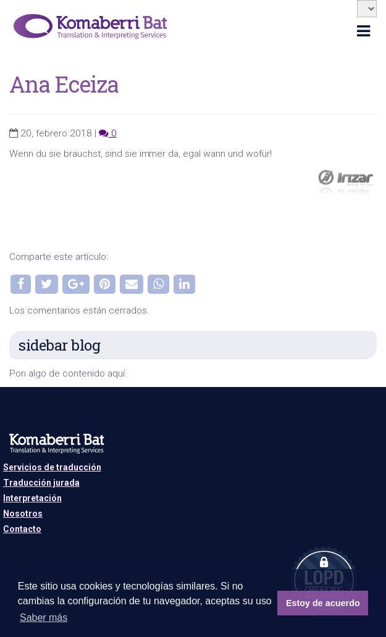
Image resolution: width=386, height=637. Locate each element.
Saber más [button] (43, 617)
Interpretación (32, 498)
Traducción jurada (41, 483)
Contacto (22, 529)
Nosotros (23, 513)
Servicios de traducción (52, 467)
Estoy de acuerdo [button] (323, 603)
